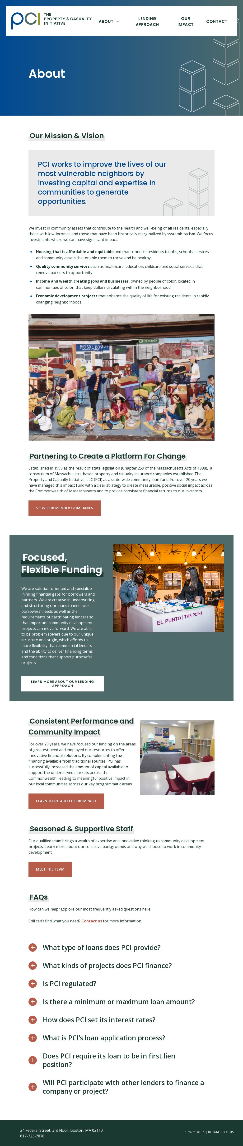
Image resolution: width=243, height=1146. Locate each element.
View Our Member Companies (64, 507)
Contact (217, 21)
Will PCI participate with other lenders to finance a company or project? (123, 1086)
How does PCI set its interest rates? (99, 1019)
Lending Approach (147, 21)
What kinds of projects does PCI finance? (107, 965)
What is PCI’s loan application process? (104, 1037)
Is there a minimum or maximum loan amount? (119, 1001)
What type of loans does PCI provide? (102, 947)
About (106, 21)
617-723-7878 (32, 1136)
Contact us (91, 921)
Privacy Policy (194, 1132)
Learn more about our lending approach (62, 683)
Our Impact (185, 21)
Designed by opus (221, 1132)
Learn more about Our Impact (66, 800)
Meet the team (50, 869)
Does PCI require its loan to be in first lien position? (109, 1060)
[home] (55, 20)
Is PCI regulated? (69, 983)
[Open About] (117, 21)
